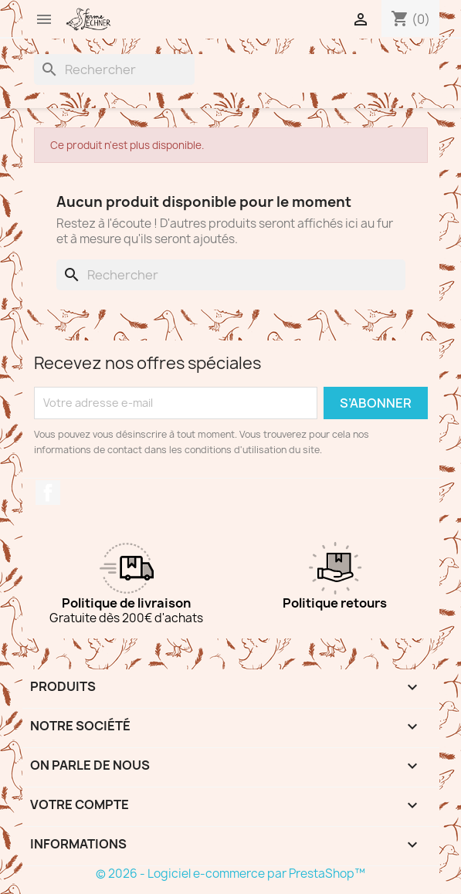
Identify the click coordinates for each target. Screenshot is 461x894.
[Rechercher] (114, 69)
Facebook (48, 492)
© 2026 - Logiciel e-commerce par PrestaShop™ (230, 873)
